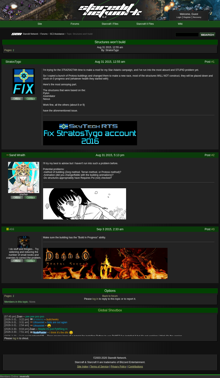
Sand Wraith (17, 155)
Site (40, 23)
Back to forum (110, 296)
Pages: (8, 50)
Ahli (11, 229)
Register (187, 17)
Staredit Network (30, 34)
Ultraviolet (38, 322)
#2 (213, 155)
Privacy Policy (118, 366)
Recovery (197, 17)
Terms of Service (99, 366)
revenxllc (24, 376)
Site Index (82, 366)
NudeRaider (39, 332)
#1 (213, 61)
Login (178, 17)
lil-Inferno (38, 319)
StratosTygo (112, 50)
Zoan (19, 316)
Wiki (180, 23)
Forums (75, 23)
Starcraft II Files (145, 23)
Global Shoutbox (110, 310)
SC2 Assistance (57, 34)
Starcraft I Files (110, 23)
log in (95, 298)
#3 (213, 229)
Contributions (135, 366)
